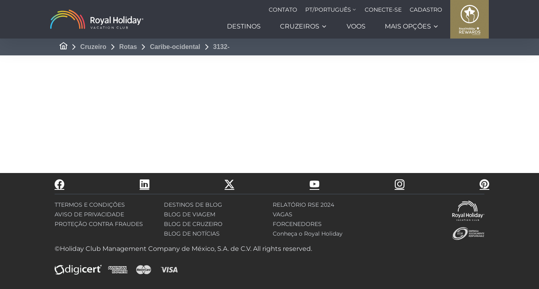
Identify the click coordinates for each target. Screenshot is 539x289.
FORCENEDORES (297, 224)
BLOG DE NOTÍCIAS (192, 233)
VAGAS (282, 214)
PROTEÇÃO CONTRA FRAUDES (99, 224)
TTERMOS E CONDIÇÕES (90, 204)
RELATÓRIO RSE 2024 (303, 204)
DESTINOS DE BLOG (193, 204)
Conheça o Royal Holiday (308, 233)
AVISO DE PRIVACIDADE (89, 214)
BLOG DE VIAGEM (189, 214)
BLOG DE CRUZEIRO (193, 224)
